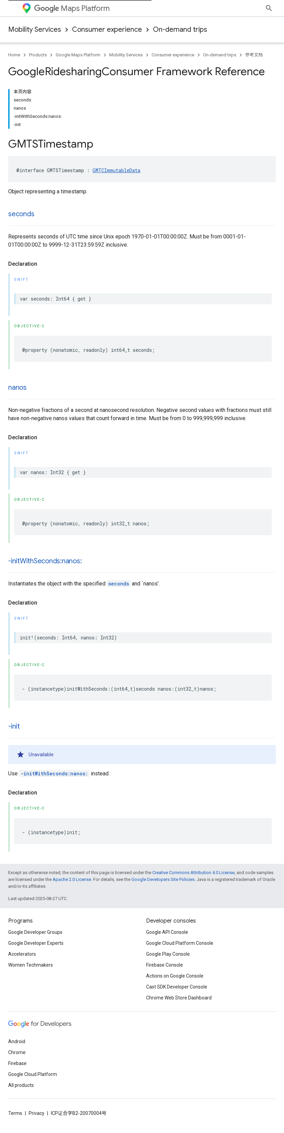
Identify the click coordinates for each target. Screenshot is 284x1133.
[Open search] (269, 8)
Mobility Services (34, 29)
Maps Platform (72, 8)
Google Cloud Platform (32, 1074)
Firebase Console (164, 965)
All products (21, 1085)
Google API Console (167, 932)
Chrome (17, 1052)
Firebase (17, 1063)
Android (16, 1041)
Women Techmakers (30, 965)
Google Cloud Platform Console (179, 943)
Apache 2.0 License (72, 879)
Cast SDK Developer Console (176, 987)
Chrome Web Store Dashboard (179, 997)
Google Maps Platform (78, 54)
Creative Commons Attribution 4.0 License (193, 872)
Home (14, 54)
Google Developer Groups (35, 932)
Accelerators (22, 954)
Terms (15, 1113)
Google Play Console (168, 954)
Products (38, 54)
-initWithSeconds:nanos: (45, 561)
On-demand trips (180, 29)
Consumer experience (107, 29)
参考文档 (254, 54)
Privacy (36, 1113)
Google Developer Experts (35, 943)
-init (14, 726)
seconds (21, 214)
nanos (17, 387)
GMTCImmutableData (116, 170)
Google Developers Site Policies (163, 879)
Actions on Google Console (174, 976)
